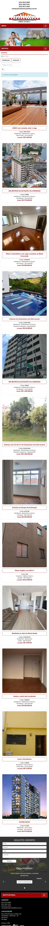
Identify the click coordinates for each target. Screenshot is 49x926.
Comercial (16, 54)
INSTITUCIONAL (9, 889)
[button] (3, 31)
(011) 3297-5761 (6, 898)
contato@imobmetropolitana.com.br (24, 3)
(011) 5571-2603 (6, 900)
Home (2, 50)
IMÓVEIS (4, 43)
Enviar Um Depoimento (24, 876)
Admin (22, 920)
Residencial (6, 54)
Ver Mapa (4, 913)
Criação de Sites (6, 920)
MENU (3, 20)
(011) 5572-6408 (6, 896)
